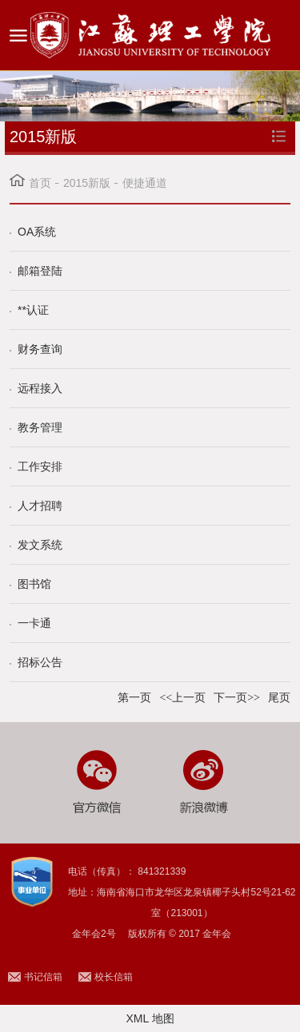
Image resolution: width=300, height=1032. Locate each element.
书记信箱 (43, 976)
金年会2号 (94, 933)
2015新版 (86, 183)
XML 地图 (150, 1018)
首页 (40, 183)
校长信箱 (113, 976)
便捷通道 (144, 183)
